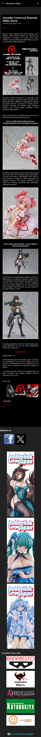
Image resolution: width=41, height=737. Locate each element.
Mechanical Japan (13, 3)
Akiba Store (29, 38)
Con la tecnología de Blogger (20, 734)
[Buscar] (38, 3)
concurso (7, 401)
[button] (4, 27)
